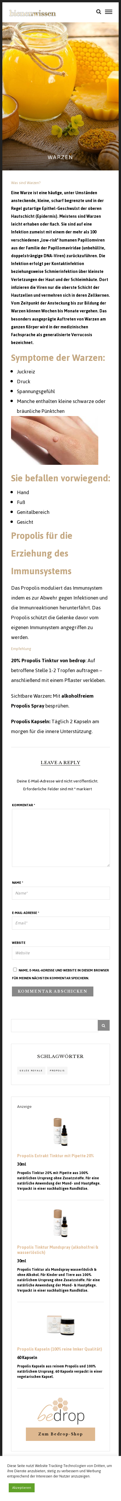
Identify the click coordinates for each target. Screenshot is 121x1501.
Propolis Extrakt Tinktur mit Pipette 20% (55, 1156)
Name (17, 882)
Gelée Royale (31, 1070)
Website (18, 943)
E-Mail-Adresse (25, 913)
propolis (57, 1070)
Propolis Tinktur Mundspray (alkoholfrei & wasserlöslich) (57, 1250)
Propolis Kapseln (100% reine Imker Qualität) (59, 1349)
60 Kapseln (27, 1357)
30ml (21, 1164)
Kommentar (23, 805)
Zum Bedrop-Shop (60, 1434)
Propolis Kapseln (30, 721)
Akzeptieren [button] (21, 1487)
